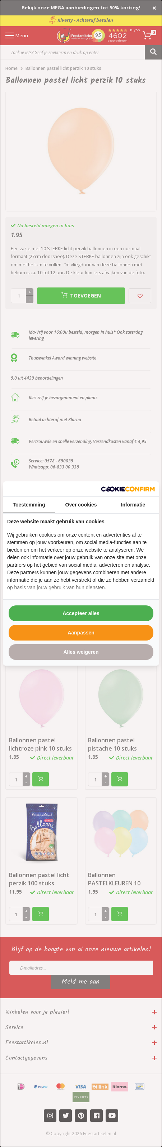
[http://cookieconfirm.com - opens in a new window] (128, 489)
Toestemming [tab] (29, 505)
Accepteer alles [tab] (81, 613)
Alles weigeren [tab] (80, 652)
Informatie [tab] (133, 505)
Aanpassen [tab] (81, 633)
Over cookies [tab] (81, 505)
